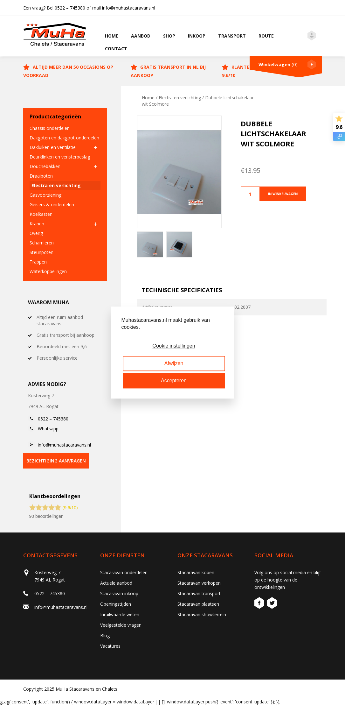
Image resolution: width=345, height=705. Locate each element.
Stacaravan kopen (195, 572)
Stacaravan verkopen (199, 583)
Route (266, 36)
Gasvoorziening (45, 195)
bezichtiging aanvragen (56, 461)
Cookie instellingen (173, 346)
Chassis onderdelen (50, 128)
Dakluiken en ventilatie (53, 147)
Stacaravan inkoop (119, 593)
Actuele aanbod (116, 583)
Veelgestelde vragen (120, 625)
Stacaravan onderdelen (124, 572)
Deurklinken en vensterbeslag (60, 157)
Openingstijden (115, 604)
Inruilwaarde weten (119, 614)
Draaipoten (41, 176)
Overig (36, 233)
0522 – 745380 (70, 8)
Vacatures (110, 646)
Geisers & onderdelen (52, 204)
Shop (169, 36)
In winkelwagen (283, 194)
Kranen (37, 224)
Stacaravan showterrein (201, 614)
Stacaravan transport (199, 593)
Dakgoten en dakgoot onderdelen (64, 138)
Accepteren (174, 380)
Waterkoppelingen (48, 271)
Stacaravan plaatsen (198, 604)
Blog (105, 635)
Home (111, 36)
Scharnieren (42, 243)
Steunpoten (41, 252)
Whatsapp (48, 429)
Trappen (38, 262)
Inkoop (196, 36)
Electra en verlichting (56, 185)
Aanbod (140, 36)
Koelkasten (41, 214)
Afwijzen (173, 363)
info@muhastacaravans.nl (128, 8)
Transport (232, 36)
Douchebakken (45, 166)
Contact (116, 49)
